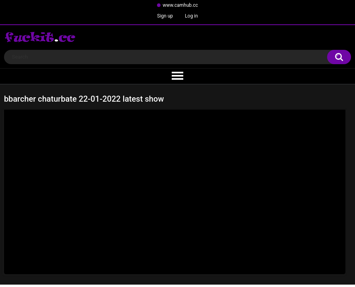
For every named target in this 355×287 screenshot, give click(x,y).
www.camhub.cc (180, 5)
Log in (191, 16)
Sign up (165, 16)
